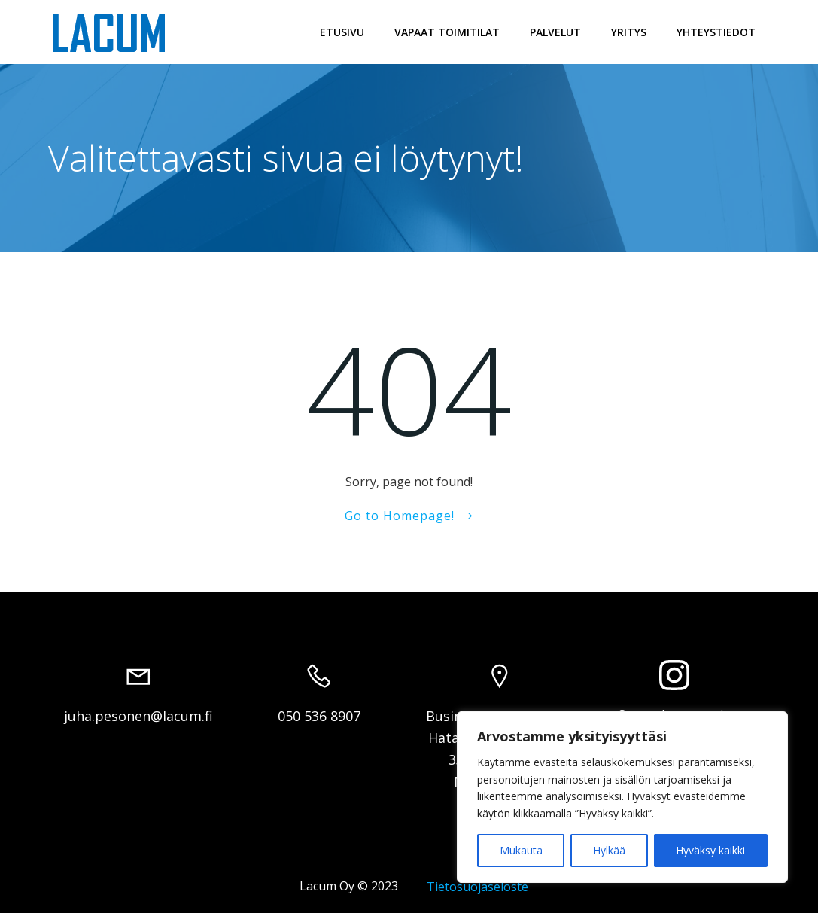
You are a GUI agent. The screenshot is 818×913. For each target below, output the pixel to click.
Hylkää (609, 850)
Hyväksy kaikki (710, 850)
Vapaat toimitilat (447, 32)
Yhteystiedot (716, 32)
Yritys (628, 32)
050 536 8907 (319, 716)
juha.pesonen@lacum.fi (138, 716)
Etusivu (342, 32)
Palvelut (555, 32)
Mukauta (521, 850)
